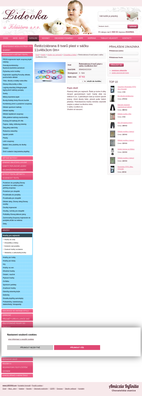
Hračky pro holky (9, 257)
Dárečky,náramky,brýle (11, 292)
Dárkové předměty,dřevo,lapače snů (16, 317)
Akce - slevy (19, 38)
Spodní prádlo (8, 134)
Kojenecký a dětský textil (15, 55)
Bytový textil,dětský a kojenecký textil (13, 176)
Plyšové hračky (8, 278)
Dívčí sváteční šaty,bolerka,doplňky (16, 152)
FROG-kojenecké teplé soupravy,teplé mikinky (17, 60)
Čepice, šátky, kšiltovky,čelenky (14, 124)
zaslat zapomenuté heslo (120, 73)
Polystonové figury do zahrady (14, 325)
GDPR (80, 38)
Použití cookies (37, 385)
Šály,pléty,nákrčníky (10, 128)
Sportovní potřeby (9, 285)
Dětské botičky (10, 158)
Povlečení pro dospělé (11, 191)
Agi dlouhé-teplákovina (125, 96)
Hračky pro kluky (9, 261)
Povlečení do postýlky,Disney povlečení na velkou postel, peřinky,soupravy (14, 185)
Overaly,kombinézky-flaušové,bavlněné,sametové (13, 66)
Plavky (5, 138)
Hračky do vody (9, 239)
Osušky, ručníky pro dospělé (13, 211)
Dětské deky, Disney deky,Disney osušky (15, 203)
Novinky (46, 38)
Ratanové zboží (10, 359)
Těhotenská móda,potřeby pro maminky (17, 48)
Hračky (43, 55)
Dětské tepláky (8, 111)
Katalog (33, 38)
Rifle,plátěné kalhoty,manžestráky (15, 117)
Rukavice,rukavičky (10, 131)
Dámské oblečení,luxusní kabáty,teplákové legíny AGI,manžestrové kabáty (15, 166)
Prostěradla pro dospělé (12, 198)
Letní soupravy (8, 141)
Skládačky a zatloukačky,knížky (15, 252)
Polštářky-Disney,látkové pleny (14, 214)
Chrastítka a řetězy (70, 55)
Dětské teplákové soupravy (13, 114)
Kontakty (126, 38)
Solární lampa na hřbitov (126, 149)
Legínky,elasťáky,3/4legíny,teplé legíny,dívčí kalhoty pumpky (15, 89)
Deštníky (6, 295)
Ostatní (5, 148)
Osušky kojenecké (10, 208)
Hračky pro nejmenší (54, 55)
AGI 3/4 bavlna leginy (125, 123)
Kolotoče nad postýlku (12, 246)
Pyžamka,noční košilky (11, 71)
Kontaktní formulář (24, 385)
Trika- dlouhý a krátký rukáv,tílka (15, 81)
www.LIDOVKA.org (10, 385)
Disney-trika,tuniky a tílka (12, 84)
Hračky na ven (8, 268)
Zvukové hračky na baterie (13, 249)
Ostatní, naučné (9, 274)
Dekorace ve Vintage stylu (16, 311)
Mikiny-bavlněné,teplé (11, 97)
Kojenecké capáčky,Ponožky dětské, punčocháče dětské (16, 76)
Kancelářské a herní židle (15, 376)
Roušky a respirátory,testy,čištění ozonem (15, 367)
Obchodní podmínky (64, 38)
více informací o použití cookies (21, 339)
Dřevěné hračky (9, 271)
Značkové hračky (9, 288)
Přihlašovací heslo (116, 57)
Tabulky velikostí (109, 38)
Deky (5, 224)
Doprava (92, 38)
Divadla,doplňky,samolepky (13, 298)
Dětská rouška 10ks (124, 114)
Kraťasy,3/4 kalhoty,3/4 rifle (13, 121)
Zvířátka (6, 281)
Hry (4, 264)
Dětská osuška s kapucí (126, 131)
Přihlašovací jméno (116, 51)
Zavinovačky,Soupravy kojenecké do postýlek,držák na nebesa (16, 219)
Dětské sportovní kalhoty (12, 107)
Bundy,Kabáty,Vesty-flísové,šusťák (16, 100)
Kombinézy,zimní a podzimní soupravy (17, 104)
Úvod (5, 38)
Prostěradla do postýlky (12, 195)
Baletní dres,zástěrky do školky (14, 145)
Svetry (5, 94)
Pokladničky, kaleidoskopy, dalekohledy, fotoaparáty (13, 303)
